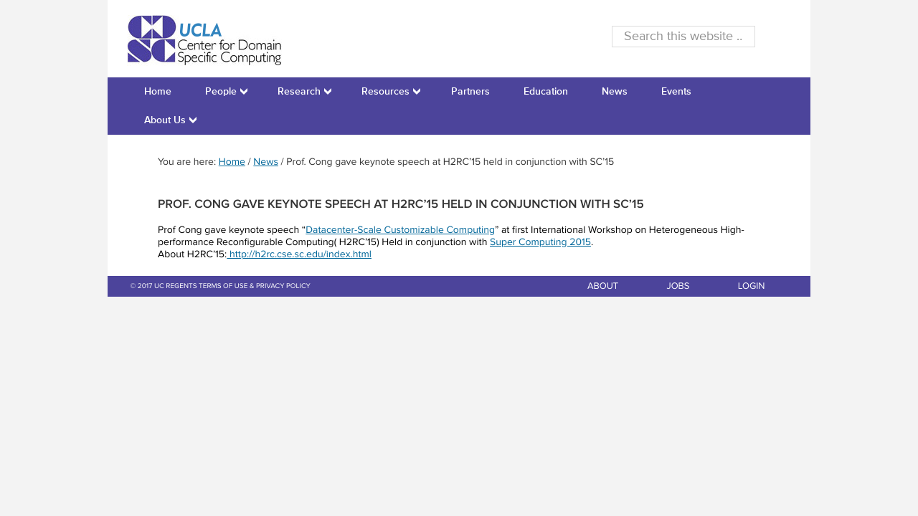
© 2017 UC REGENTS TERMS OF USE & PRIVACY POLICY (221, 286)
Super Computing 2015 (540, 243)
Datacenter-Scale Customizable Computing (400, 231)
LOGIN (751, 286)
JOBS (678, 286)
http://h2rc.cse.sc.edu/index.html (299, 255)
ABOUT (602, 286)
